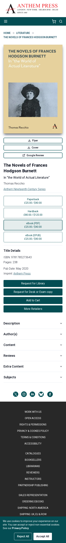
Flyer (33, 140)
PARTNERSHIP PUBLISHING (33, 485)
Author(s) (33, 334)
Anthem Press (22, 273)
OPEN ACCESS (33, 418)
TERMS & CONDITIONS (33, 437)
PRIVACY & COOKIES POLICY (33, 430)
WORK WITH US (33, 411)
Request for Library (33, 283)
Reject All (23, 536)
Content (33, 345)
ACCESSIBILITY (33, 443)
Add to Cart (33, 300)
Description (33, 323)
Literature (23, 33)
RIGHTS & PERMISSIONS (33, 424)
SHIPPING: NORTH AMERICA (33, 507)
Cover (33, 147)
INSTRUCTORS (33, 479)
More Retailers (33, 309)
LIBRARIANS (33, 466)
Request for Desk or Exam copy (33, 292)
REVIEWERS (33, 472)
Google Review (33, 155)
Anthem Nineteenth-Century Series (25, 189)
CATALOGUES (33, 453)
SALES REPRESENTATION (33, 495)
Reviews (33, 355)
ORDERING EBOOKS (33, 501)
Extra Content (33, 366)
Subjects (33, 377)
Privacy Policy (20, 528)
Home (7, 33)
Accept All (42, 536)
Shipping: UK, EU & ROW (33, 514)
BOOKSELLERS (33, 459)
